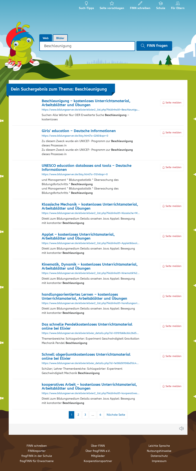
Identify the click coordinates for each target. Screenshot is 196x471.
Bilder (60, 38)
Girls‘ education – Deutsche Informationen (79, 131)
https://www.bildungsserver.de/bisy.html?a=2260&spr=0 (75, 136)
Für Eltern (178, 6)
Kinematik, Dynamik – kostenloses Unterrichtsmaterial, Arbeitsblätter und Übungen (90, 266)
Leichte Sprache (159, 446)
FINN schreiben (37, 446)
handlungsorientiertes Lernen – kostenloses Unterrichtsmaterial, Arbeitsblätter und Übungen (84, 296)
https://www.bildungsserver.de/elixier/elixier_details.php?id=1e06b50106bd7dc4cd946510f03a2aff (91, 363)
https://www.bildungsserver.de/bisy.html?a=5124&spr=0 (75, 174)
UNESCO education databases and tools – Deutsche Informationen (86, 168)
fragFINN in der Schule (36, 456)
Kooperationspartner (98, 461)
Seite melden (172, 103)
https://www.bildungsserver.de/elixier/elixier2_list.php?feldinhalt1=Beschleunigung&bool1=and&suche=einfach (91, 110)
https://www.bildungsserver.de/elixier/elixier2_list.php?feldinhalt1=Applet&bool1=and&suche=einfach (91, 243)
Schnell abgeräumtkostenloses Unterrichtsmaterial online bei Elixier (86, 356)
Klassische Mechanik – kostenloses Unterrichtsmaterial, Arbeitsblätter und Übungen (90, 206)
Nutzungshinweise (159, 451)
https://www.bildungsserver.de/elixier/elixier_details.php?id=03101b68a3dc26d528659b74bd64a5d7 (91, 333)
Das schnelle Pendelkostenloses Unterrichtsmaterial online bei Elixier (87, 326)
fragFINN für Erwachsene (37, 461)
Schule (161, 6)
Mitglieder (98, 456)
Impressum (159, 461)
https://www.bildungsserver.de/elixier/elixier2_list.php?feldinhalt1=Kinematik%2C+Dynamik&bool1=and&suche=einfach (91, 273)
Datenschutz (159, 456)
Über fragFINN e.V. (98, 451)
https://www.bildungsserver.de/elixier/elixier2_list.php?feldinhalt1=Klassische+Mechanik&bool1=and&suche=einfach (91, 213)
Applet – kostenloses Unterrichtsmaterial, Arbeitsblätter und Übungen (78, 236)
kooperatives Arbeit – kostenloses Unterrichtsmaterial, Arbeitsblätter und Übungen (89, 387)
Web (46, 38)
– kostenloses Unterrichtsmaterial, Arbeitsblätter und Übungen (86, 103)
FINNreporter (37, 451)
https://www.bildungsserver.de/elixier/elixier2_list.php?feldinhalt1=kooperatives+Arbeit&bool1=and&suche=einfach (91, 393)
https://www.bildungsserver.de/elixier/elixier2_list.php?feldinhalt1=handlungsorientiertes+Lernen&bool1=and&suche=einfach (91, 303)
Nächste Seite (116, 415)
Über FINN (98, 446)
